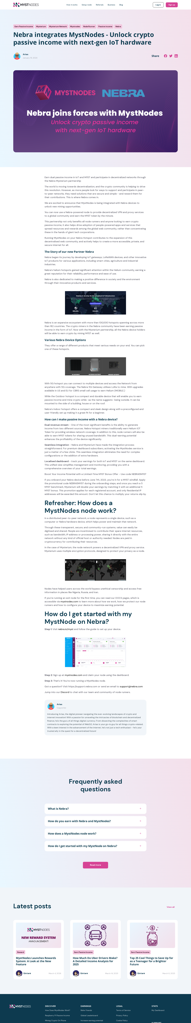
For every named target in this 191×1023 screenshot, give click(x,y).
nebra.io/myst (65, 629)
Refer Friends (86, 1010)
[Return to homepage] (26, 5)
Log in (158, 5)
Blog (121, 5)
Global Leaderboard (89, 1015)
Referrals (99, 5)
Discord (65, 692)
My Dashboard (158, 1010)
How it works (71, 5)
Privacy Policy (122, 1015)
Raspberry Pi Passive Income (57, 1015)
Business (111, 5)
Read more (95, 865)
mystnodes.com (69, 601)
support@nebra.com (131, 686)
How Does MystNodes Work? (57, 1010)
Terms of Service (123, 1010)
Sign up (171, 5)
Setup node (87, 5)
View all (171, 907)
